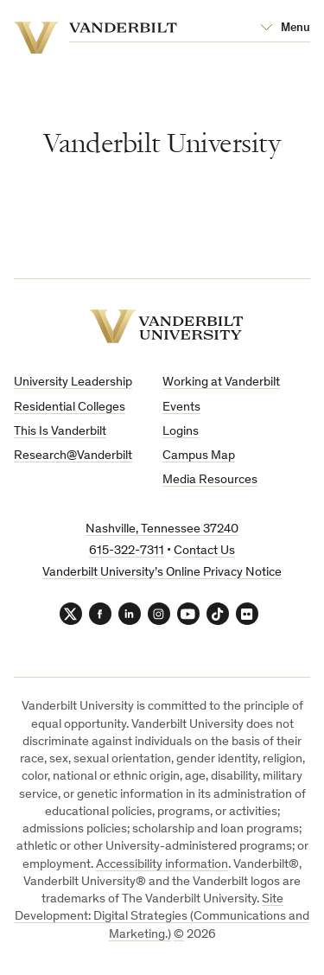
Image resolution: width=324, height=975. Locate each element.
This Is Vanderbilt (60, 431)
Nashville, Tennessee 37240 (162, 529)
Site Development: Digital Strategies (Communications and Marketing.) (162, 917)
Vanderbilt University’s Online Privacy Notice (162, 572)
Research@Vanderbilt (73, 455)
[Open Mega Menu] (285, 28)
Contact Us (204, 551)
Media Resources (209, 480)
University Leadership (73, 382)
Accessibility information (162, 864)
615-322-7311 (126, 551)
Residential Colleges (69, 407)
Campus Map (198, 455)
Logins (180, 431)
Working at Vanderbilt (221, 382)
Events (181, 407)
